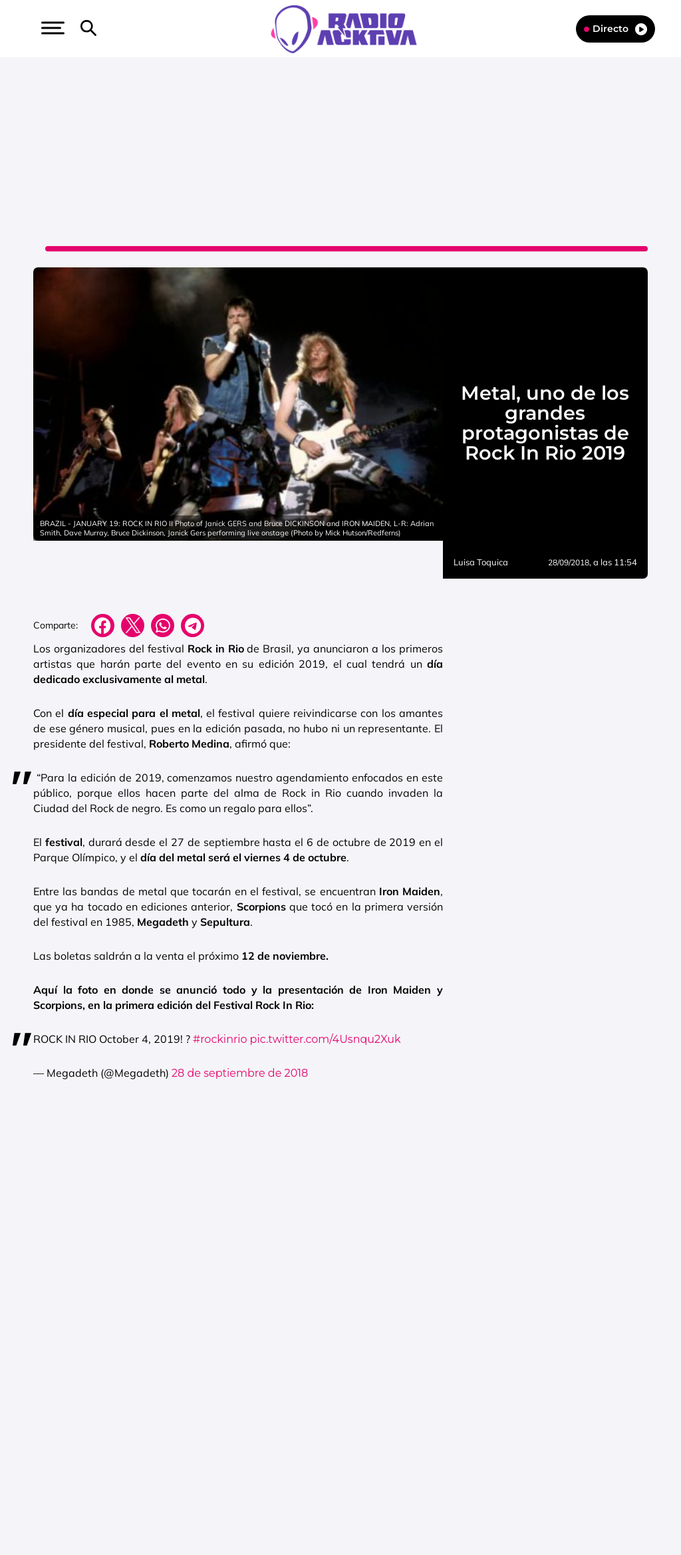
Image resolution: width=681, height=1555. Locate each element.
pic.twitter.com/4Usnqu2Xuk (325, 1039)
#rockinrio (220, 1039)
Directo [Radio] (615, 29)
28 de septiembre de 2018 (240, 1073)
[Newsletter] (109, 28)
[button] (51, 28)
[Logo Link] (344, 28)
